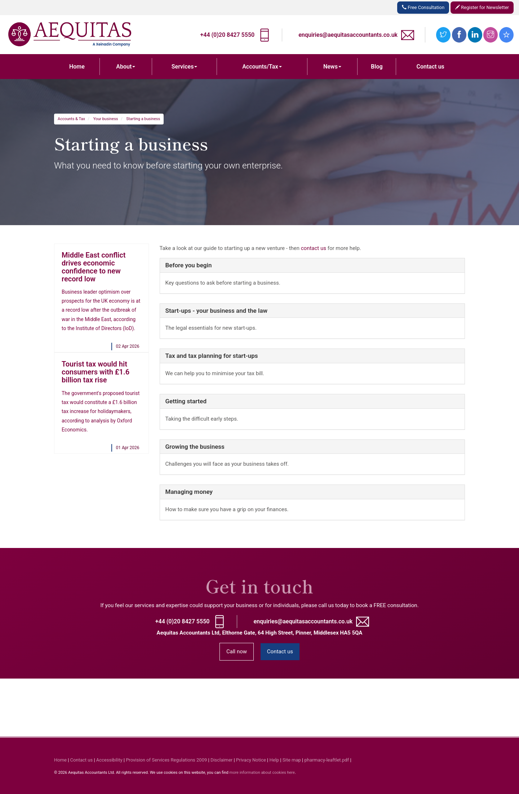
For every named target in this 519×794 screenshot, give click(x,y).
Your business (105, 119)
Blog (376, 66)
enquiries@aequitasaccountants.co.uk (348, 34)
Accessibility (109, 760)
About (125, 66)
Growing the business (195, 446)
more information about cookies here (261, 772)
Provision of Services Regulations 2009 (166, 760)
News (332, 66)
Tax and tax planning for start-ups (211, 355)
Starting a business (143, 119)
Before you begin (188, 265)
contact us (313, 248)
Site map (292, 760)
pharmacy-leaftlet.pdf (326, 760)
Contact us (430, 66)
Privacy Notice (251, 760)
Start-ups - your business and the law (216, 310)
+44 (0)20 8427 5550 (227, 34)
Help (274, 760)
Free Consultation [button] (423, 7)
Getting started (186, 401)
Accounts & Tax (71, 119)
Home (77, 66)
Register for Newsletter (482, 7)
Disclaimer (221, 760)
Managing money (189, 491)
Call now (236, 651)
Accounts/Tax (261, 66)
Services (185, 66)
